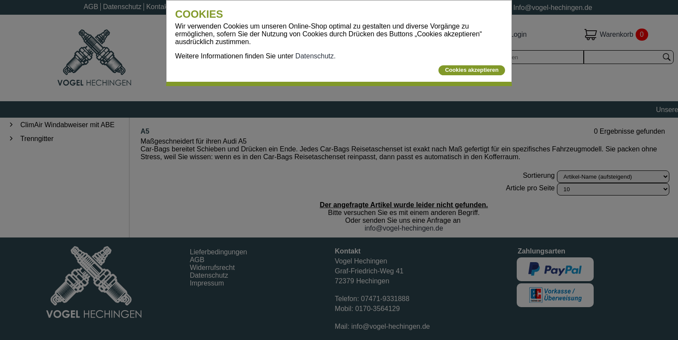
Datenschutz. (315, 56)
